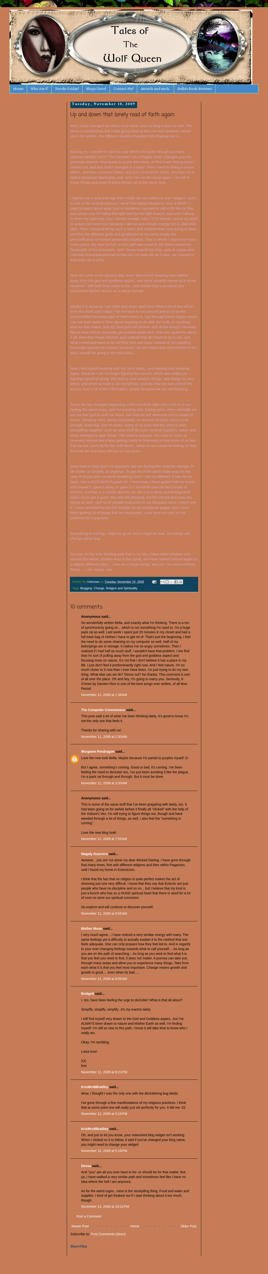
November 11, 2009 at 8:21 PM (104, 1072)
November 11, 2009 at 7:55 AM (104, 839)
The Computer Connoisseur (103, 710)
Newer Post (80, 1226)
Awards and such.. (155, 89)
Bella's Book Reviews (195, 89)
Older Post (188, 1226)
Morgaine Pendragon (97, 751)
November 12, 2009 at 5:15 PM (104, 1114)
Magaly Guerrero (94, 854)
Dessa (86, 1166)
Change (99, 588)
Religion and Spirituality (122, 588)
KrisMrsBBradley (94, 1087)
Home (18, 89)
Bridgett (87, 994)
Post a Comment (88, 1216)
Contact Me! (123, 89)
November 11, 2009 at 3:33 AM (104, 783)
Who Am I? (39, 89)
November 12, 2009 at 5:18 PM (104, 1151)
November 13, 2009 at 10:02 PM (105, 1206)
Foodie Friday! (67, 89)
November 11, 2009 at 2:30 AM (104, 737)
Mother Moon (91, 928)
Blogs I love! (96, 89)
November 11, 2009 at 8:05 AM (104, 913)
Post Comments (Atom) (108, 1234)
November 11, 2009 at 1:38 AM (104, 695)
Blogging (86, 588)
